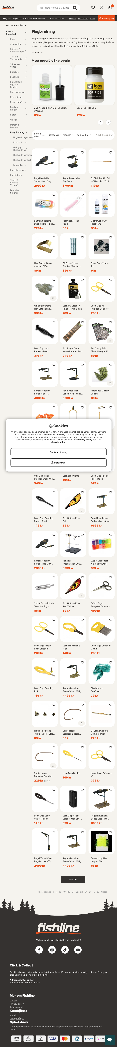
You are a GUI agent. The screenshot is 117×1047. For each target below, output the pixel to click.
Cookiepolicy (58, 442)
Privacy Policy (84, 439)
